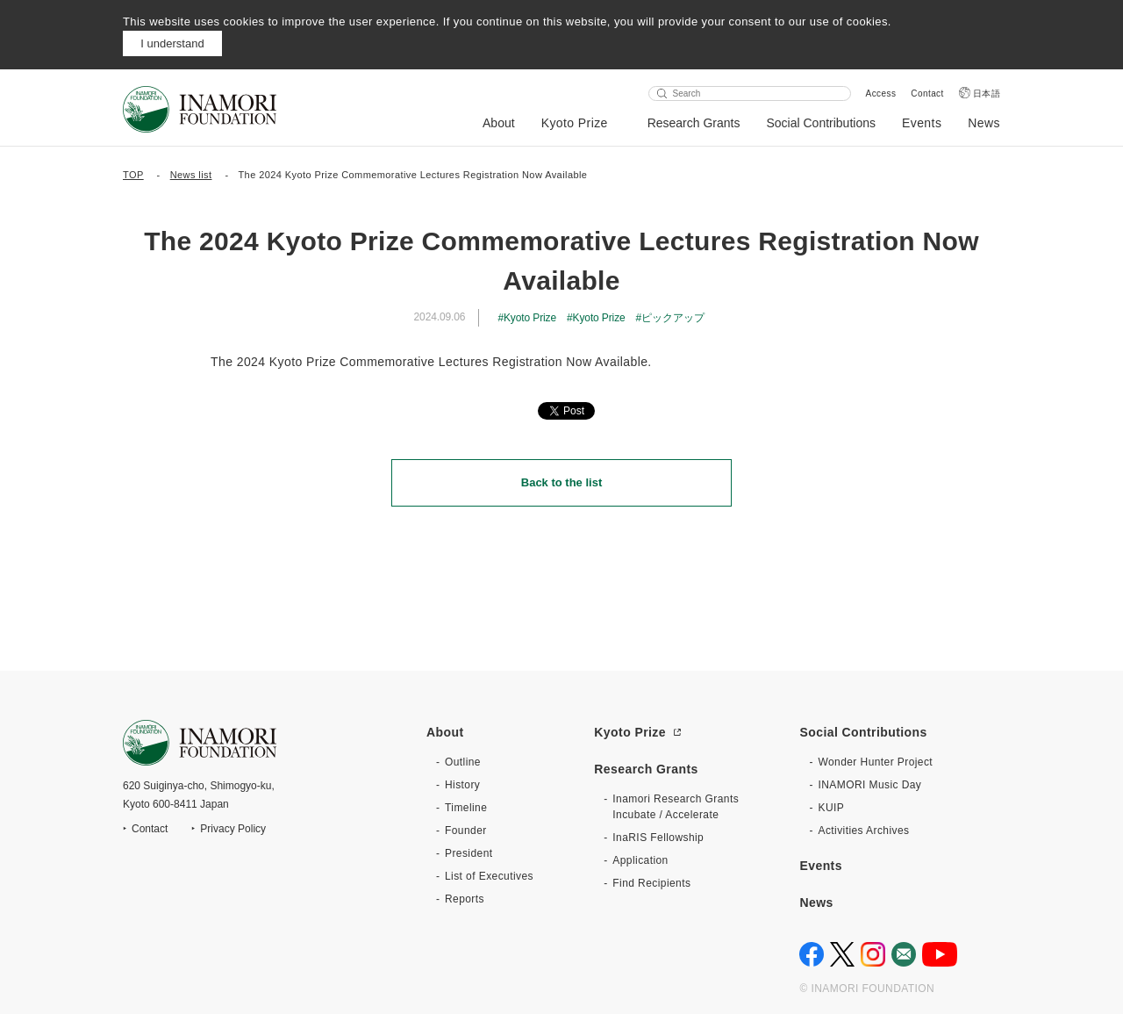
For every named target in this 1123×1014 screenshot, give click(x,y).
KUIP (831, 808)
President (468, 853)
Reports (464, 899)
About (499, 123)
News (984, 123)
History (462, 785)
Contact (927, 93)
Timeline (466, 808)
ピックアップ (672, 318)
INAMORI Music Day (869, 785)
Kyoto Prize (574, 123)
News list (191, 174)
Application (640, 860)
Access (881, 93)
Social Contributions (821, 123)
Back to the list (561, 482)
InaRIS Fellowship (658, 837)
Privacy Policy (233, 829)
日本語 (986, 93)
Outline (463, 762)
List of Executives (489, 876)
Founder (466, 830)
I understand (172, 43)
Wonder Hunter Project (875, 762)
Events (921, 123)
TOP (133, 174)
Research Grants (693, 123)
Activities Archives (863, 830)
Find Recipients (651, 883)
